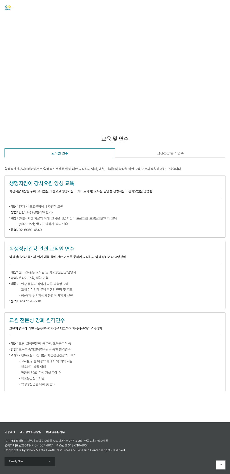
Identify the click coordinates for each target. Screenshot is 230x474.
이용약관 (10, 432)
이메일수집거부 (55, 432)
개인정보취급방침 (30, 432)
